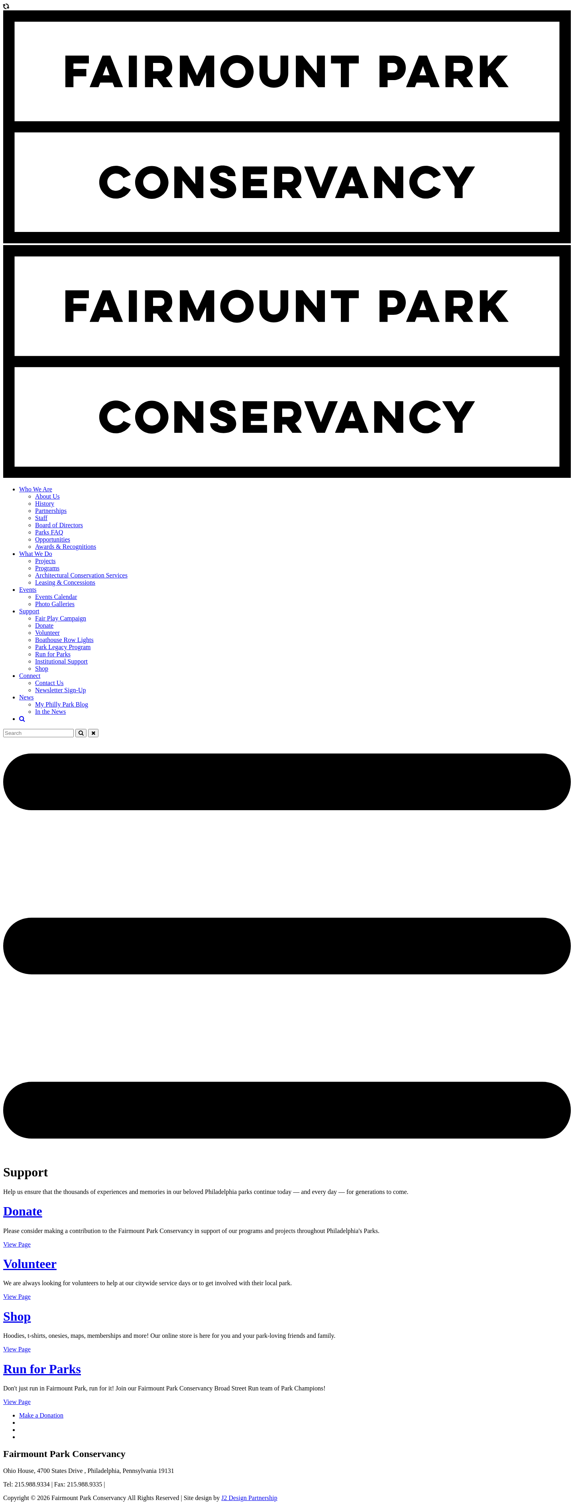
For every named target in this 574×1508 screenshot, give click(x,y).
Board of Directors (59, 525)
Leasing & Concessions (65, 582)
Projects (45, 561)
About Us (47, 496)
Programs (47, 568)
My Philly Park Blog (61, 704)
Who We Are (35, 489)
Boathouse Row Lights (64, 639)
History (44, 503)
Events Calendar (56, 596)
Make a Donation (41, 1415)
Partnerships (51, 510)
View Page (17, 1244)
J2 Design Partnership (249, 1497)
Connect (29, 675)
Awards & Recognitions (65, 546)
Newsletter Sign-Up (60, 690)
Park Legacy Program (63, 647)
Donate (44, 625)
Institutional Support (61, 661)
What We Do (35, 553)
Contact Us (49, 682)
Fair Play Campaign (60, 618)
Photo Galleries (55, 604)
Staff (41, 517)
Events (28, 589)
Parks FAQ (49, 532)
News (26, 697)
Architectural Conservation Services (81, 575)
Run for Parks (53, 654)
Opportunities (52, 539)
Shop (41, 668)
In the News (50, 711)
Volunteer (47, 632)
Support (29, 611)
